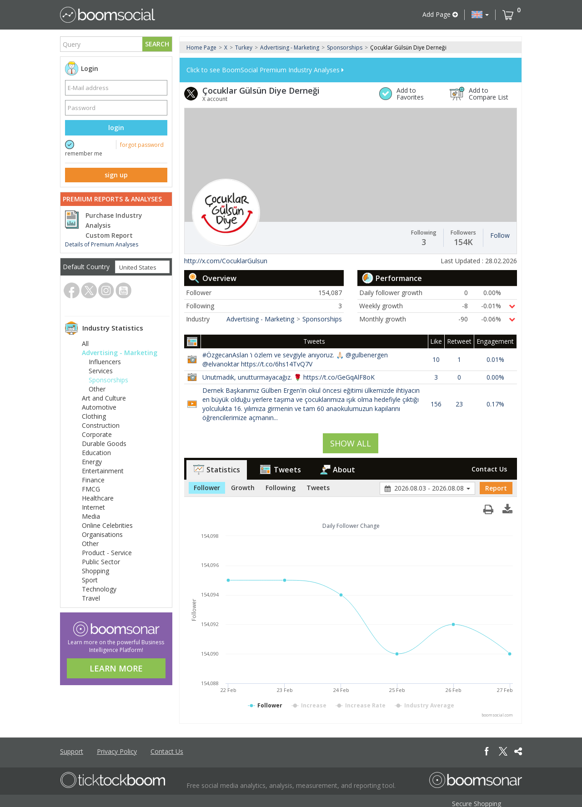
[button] (480, 14)
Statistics (216, 470)
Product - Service (107, 552)
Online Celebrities (107, 525)
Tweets (280, 470)
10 (436, 359)
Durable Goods (104, 443)
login (116, 127)
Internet (93, 507)
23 (459, 404)
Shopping (95, 570)
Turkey (243, 47)
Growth (243, 487)
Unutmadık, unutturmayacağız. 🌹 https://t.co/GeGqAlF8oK (288, 377)
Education (96, 452)
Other (97, 389)
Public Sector (101, 561)
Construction (101, 425)
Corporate (97, 434)
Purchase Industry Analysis (113, 220)
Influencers (105, 361)
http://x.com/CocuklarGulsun (225, 260)
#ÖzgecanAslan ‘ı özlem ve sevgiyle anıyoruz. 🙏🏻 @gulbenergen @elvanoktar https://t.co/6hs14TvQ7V (295, 359)
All (85, 343)
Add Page (440, 14)
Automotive (99, 407)
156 (436, 404)
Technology (99, 589)
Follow (500, 235)
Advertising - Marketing (119, 352)
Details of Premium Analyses (101, 244)
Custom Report (109, 235)
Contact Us (489, 469)
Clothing (94, 416)
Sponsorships (108, 380)
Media (91, 516)
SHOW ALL (350, 443)
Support (71, 751)
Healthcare (98, 498)
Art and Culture (104, 398)
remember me (83, 153)
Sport (90, 580)
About (337, 470)
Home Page (201, 47)
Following (281, 487)
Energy (92, 461)
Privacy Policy (117, 751)
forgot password (142, 145)
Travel (91, 598)
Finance (93, 480)
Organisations (102, 534)
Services (101, 370)
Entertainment (103, 470)
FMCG (91, 489)
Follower (207, 487)
